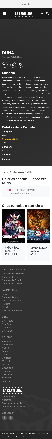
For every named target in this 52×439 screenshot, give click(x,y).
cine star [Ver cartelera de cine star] (6, 324)
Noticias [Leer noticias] (6, 307)
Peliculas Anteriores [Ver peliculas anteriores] (12, 310)
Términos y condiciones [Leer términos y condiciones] (14, 406)
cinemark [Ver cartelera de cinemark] (7, 327)
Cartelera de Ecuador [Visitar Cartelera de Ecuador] (12, 280)
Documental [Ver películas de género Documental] (8, 367)
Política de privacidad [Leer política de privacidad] (12, 403)
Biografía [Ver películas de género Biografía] (6, 371)
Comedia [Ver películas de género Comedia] (6, 358)
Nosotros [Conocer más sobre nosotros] (6, 400)
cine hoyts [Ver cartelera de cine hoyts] (7, 321)
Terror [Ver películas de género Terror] (5, 351)
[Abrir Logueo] (41, 13)
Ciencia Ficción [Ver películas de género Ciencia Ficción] (9, 374)
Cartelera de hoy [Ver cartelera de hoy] (10, 297)
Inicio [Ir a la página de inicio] (4, 294)
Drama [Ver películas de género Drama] (5, 354)
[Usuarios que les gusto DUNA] (13, 65)
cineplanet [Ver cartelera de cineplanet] (7, 331)
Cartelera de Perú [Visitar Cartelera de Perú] (10, 277)
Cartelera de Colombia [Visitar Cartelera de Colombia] (13, 273)
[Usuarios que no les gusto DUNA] (20, 65)
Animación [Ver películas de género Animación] (7, 341)
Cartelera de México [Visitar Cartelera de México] (12, 283)
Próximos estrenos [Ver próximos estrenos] (11, 300)
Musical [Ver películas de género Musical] (6, 361)
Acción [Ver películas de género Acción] (5, 348)
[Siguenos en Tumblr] (10, 418)
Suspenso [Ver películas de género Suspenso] (7, 364)
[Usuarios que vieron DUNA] (5, 65)
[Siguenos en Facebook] (4, 418)
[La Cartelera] (24, 13)
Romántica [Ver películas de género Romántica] (7, 344)
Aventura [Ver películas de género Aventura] (6, 377)
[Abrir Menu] (4, 14)
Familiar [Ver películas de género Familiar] (6, 381)
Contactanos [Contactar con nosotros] (8, 396)
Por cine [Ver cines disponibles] (6, 304)
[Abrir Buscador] (47, 13)
